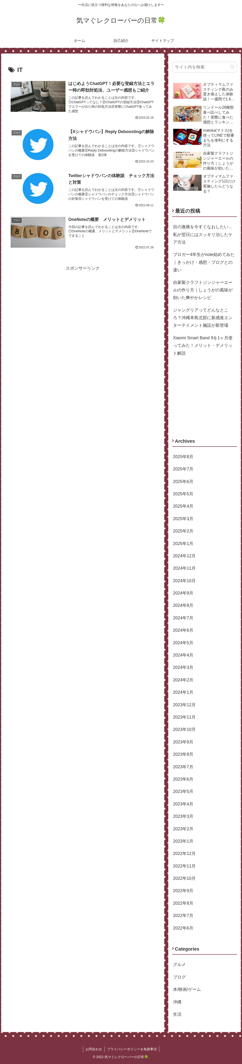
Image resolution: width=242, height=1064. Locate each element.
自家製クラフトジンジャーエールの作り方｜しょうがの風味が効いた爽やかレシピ (203, 290)
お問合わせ (94, 1049)
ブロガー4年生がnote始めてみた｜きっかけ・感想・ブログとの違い (204, 262)
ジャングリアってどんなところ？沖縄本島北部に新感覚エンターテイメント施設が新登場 (203, 318)
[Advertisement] (82, 305)
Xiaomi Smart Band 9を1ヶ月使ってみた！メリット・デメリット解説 (203, 345)
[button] (232, 67)
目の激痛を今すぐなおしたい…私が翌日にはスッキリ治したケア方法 (203, 234)
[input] (204, 67)
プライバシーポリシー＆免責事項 (132, 1049)
